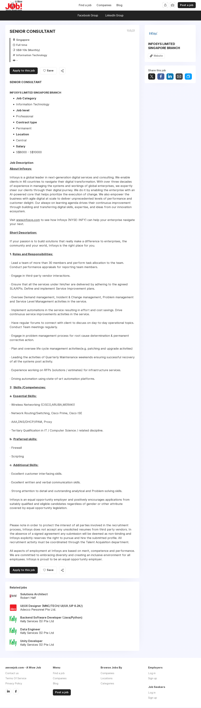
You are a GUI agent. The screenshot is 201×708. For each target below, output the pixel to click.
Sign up (152, 679)
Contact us (12, 674)
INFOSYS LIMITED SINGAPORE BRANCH (164, 46)
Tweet (151, 76)
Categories (107, 684)
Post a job (186, 5)
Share (160, 76)
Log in (152, 674)
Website (158, 56)
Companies (104, 5)
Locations (107, 679)
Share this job (63, 71)
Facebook (16, 692)
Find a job (85, 5)
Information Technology (31, 55)
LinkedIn (8, 692)
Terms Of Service (15, 679)
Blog (119, 5)
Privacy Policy (13, 684)
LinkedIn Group (114, 15)
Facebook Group (88, 15)
